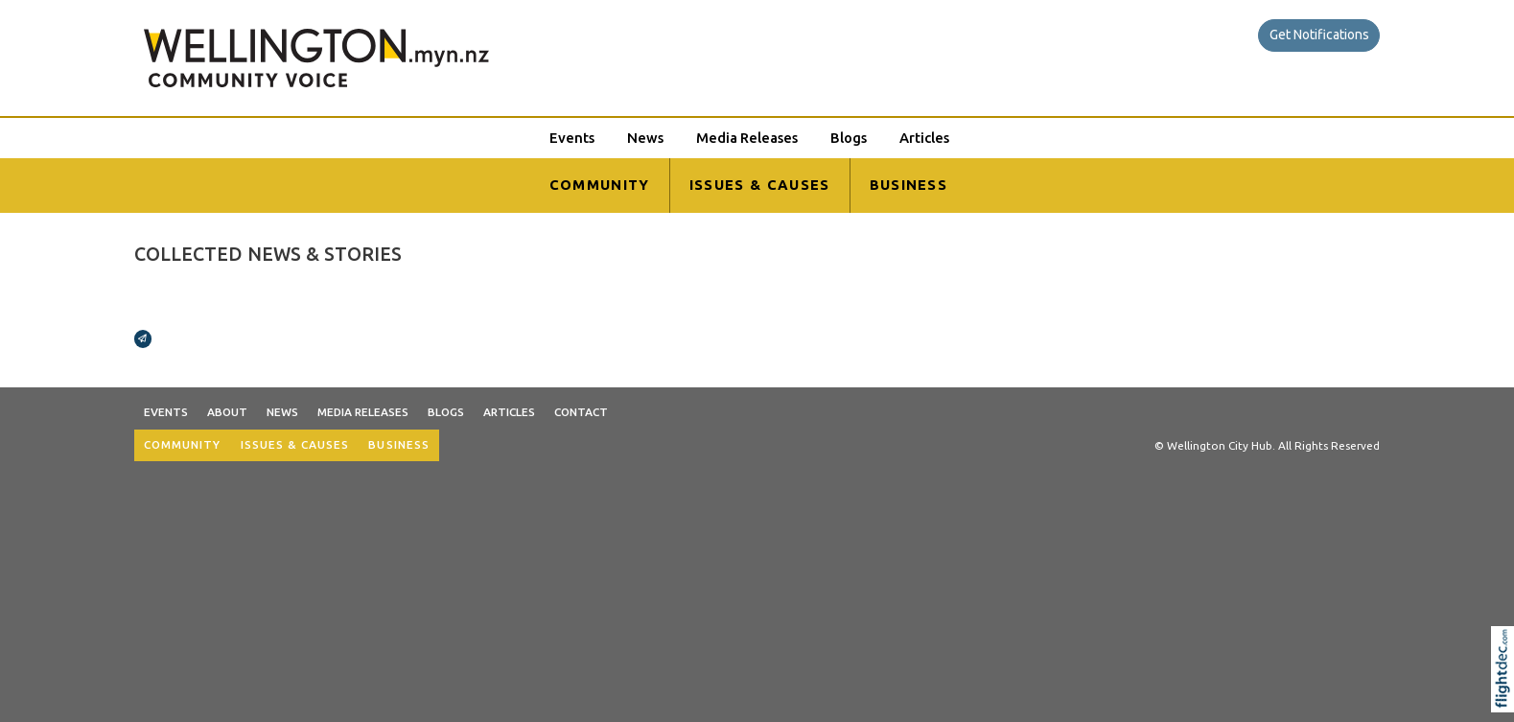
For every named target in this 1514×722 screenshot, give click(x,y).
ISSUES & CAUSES (759, 184)
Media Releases (747, 137)
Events (571, 137)
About (227, 412)
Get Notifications (1319, 34)
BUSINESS (909, 184)
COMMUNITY (599, 184)
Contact (581, 412)
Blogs (848, 137)
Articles (924, 137)
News (645, 137)
